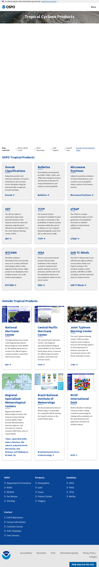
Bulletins (43, 195)
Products (39, 477)
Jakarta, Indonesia (13, 445)
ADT (8, 238)
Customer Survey (15, 526)
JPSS (71, 492)
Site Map (11, 501)
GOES (71, 483)
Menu (91, 7)
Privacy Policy (89, 553)
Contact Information (16, 522)
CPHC (41, 364)
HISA (41, 285)
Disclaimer (41, 553)
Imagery (41, 501)
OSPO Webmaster (15, 517)
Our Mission (12, 496)
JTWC (74, 364)
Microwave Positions (82, 195)
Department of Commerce (19, 483)
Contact (8, 512)
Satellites (71, 477)
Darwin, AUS (14, 449)
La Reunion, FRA (17, 442)
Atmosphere (43, 483)
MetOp (72, 496)
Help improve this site (83, 564)
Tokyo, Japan (11, 439)
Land (40, 487)
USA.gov (93, 556)
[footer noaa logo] (6, 555)
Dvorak (9, 195)
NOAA (9, 487)
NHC (8, 364)
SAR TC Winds (78, 285)
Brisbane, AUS (11, 452)
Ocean (41, 492)
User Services (13, 535)
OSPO (7, 477)
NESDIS (10, 492)
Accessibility (26, 553)
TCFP (41, 238)
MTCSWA (10, 285)
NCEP (74, 455)
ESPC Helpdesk (14, 531)
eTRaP (75, 238)
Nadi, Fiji (12, 455)
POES (71, 487)
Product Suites (45, 496)
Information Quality (69, 553)
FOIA (53, 553)
